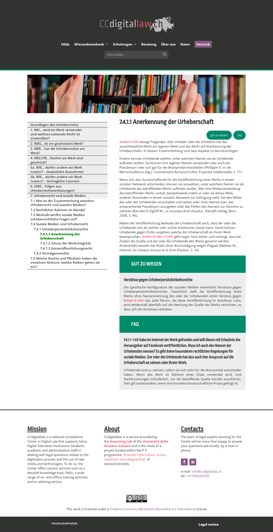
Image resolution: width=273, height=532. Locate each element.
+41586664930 (197, 476)
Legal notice (209, 524)
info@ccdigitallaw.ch (207, 471)
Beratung (148, 44)
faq (240, 135)
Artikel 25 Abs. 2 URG (157, 236)
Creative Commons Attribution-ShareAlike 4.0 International (153, 509)
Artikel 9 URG (129, 142)
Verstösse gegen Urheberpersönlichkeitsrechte (158, 280)
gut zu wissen (219, 135)
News (185, 44)
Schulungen (122, 44)
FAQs (65, 44)
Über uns (168, 44)
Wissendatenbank (89, 44)
